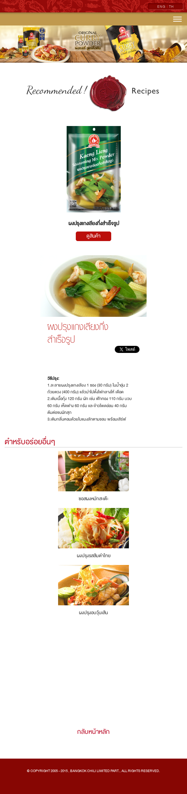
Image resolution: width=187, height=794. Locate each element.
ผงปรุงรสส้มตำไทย (93, 556)
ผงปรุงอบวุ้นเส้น (93, 613)
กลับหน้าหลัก (93, 731)
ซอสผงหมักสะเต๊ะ (93, 499)
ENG (161, 7)
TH (171, 7)
